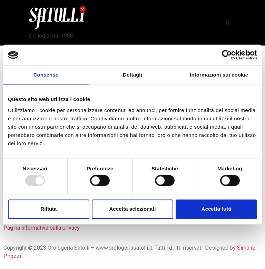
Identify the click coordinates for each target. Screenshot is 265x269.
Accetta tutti (217, 209)
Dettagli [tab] (132, 75)
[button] (227, 23)
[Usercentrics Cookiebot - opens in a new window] (227, 55)
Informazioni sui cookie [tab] (219, 75)
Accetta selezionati (132, 209)
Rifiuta (48, 209)
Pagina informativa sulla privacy (41, 228)
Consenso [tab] (46, 75)
